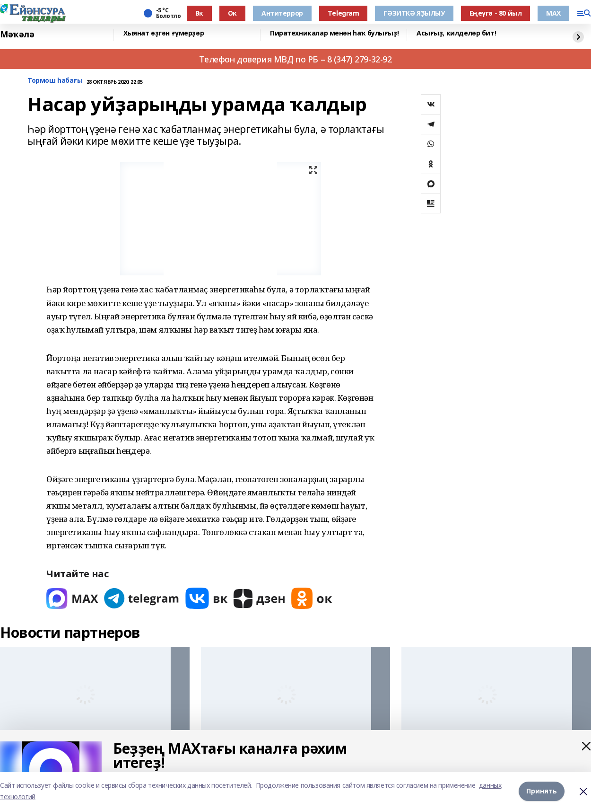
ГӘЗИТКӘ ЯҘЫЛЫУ (413, 13)
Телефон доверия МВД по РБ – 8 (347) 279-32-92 (295, 59)
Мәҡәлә (17, 34)
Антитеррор (282, 13)
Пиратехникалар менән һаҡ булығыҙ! (334, 33)
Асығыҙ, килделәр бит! (456, 33)
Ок (232, 13)
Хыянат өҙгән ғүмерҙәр (163, 33)
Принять (541, 790)
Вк (199, 13)
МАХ (553, 13)
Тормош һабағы (55, 81)
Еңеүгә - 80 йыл (495, 13)
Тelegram (343, 13)
